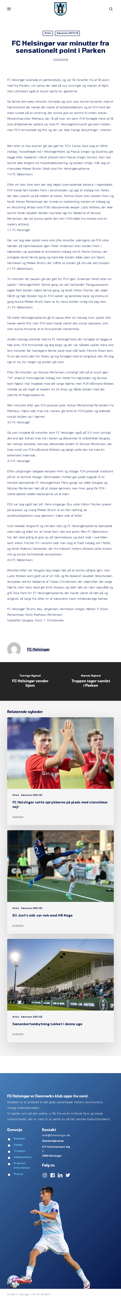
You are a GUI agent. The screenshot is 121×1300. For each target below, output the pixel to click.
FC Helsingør (38, 649)
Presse (18, 1174)
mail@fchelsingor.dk (56, 1135)
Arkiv (47, 33)
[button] (9, 9)
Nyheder (19, 1138)
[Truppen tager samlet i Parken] (90, 681)
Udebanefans (23, 1157)
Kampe (18, 1145)
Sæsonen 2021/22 (31, 795)
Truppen (19, 1151)
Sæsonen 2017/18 (67, 33)
